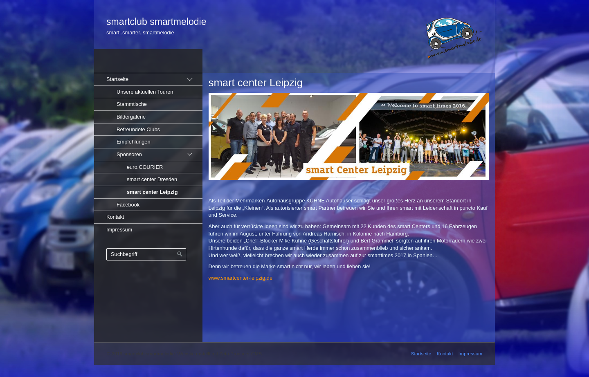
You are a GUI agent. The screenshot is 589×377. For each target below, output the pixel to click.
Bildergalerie (131, 117)
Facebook (128, 205)
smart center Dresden (152, 179)
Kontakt (115, 217)
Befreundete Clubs (138, 129)
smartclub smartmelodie (156, 21)
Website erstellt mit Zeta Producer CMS (220, 353)
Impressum (119, 230)
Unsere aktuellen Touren (145, 92)
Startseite (117, 79)
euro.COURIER (145, 167)
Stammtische (132, 104)
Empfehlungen (134, 142)
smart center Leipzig (152, 192)
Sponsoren (129, 154)
